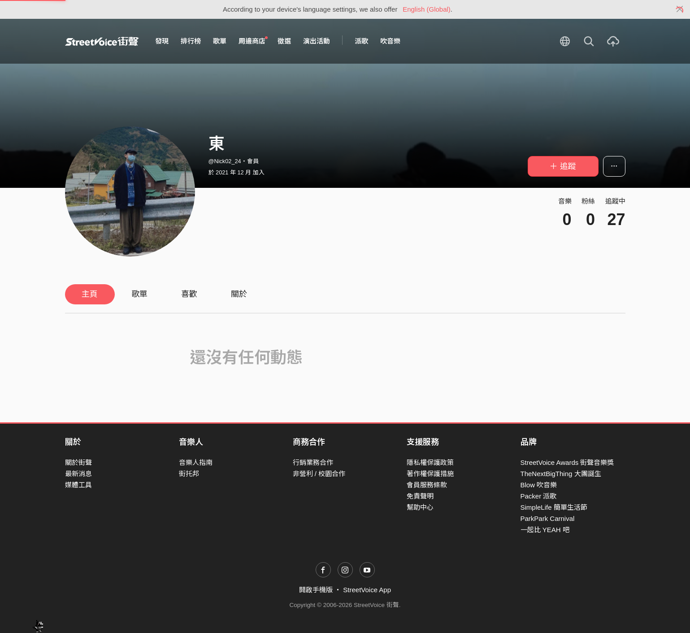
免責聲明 (420, 496)
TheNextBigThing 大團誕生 (561, 473)
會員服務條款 (427, 485)
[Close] (680, 9)
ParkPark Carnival (548, 518)
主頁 (90, 294)
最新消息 (78, 473)
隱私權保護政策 (430, 462)
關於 (239, 294)
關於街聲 (78, 462)
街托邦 (189, 473)
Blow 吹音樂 (539, 485)
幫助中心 (420, 507)
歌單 (219, 41)
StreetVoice (102, 41)
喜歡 (189, 294)
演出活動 (316, 41)
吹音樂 (390, 41)
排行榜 (191, 41)
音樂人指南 (196, 462)
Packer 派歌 (539, 496)
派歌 (361, 41)
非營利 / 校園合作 (319, 473)
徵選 (284, 41)
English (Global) (427, 9)
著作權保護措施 (430, 473)
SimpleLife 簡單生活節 (554, 507)
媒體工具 (78, 485)
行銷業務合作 (313, 462)
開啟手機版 (316, 590)
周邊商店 (253, 40)
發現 (162, 41)
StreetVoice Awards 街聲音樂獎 (567, 462)
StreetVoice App (367, 590)
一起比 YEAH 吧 (545, 529)
